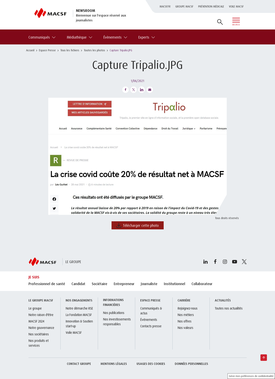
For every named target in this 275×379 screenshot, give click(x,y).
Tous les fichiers (69, 50)
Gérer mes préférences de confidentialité (251, 376)
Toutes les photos (94, 50)
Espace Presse (47, 50)
